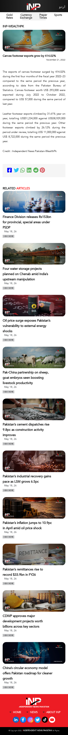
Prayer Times (43, 16)
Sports (58, 15)
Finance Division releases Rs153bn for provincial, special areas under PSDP (27, 222)
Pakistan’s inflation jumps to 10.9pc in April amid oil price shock (27, 525)
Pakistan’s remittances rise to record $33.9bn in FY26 (23, 572)
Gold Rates (9, 16)
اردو (62, 7)
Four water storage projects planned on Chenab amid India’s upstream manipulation (25, 274)
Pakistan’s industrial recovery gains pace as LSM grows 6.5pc (27, 479)
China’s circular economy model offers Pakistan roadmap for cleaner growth (27, 673)
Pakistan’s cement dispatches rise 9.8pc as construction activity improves (26, 429)
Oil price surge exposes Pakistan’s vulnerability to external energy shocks (26, 325)
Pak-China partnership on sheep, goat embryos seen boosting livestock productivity (26, 377)
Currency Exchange (26, 16)
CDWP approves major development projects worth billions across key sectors (23, 621)
